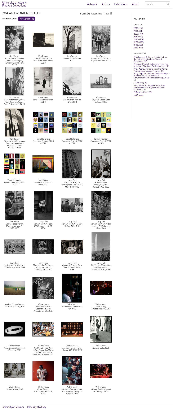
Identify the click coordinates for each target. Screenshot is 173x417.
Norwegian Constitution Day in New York (101, 59)
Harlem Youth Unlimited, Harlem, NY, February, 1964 (100, 226)
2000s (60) (138, 34)
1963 (77, 187)
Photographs (26, 19)
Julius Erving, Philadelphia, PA (99, 307)
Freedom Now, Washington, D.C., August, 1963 (100, 184)
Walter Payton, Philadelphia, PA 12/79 (43, 390)
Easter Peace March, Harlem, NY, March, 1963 (14, 226)
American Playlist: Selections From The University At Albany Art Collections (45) (151, 65)
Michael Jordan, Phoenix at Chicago (101, 390)
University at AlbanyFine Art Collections (14, 4)
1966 (74, 309)
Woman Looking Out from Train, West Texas (43, 59)
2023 (43, 63)
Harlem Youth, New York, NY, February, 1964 (14, 266)
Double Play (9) (140, 83)
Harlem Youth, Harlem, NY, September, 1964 (43, 225)
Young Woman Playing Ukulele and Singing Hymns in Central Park (14, 60)
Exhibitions (121, 4)
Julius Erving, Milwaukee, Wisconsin (14, 349)
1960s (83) (138, 45)
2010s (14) (138, 31)
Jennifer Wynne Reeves (14, 304)
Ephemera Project (40, 141)
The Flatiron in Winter (72, 58)
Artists (106, 4)
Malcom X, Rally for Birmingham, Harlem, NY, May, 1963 (72, 184)
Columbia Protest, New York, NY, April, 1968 (72, 266)
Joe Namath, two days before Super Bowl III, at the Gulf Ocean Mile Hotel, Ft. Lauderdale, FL (43, 351)
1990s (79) (138, 37)
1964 (43, 228)
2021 (46, 185)
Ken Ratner (14, 56)
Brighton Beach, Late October (101, 101)
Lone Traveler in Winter (43, 100)
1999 (107, 348)
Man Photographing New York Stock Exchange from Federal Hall (14, 102)
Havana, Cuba (98, 348)
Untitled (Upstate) (12, 306)
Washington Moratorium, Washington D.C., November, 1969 (100, 267)
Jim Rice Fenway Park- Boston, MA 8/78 (72, 349)
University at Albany (36, 407)
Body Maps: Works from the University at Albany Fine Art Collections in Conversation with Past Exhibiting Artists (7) (151, 77)
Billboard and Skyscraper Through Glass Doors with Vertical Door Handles (14, 144)
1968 (72, 270)
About (135, 4)
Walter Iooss (43, 304)
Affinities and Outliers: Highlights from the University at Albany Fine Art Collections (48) (150, 59)
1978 (79, 350)
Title (106, 13)
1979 (43, 394)
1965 (76, 394)
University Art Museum (13, 407)
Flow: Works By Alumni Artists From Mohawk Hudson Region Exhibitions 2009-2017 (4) (149, 87)
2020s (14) (138, 28)
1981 (108, 309)
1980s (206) (139, 39)
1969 (108, 270)
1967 (49, 270)
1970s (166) (139, 42)
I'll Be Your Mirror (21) (143, 92)
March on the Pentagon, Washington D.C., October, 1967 (43, 267)
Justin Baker (43, 180)
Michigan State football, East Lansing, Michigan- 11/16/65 (72, 391)
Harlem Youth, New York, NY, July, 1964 (72, 225)
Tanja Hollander (43, 139)
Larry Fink (72, 180)
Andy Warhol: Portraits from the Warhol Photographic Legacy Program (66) (151, 70)
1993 (106, 391)
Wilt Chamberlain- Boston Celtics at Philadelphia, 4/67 (42, 308)
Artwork (92, 4)
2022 (14, 65)
